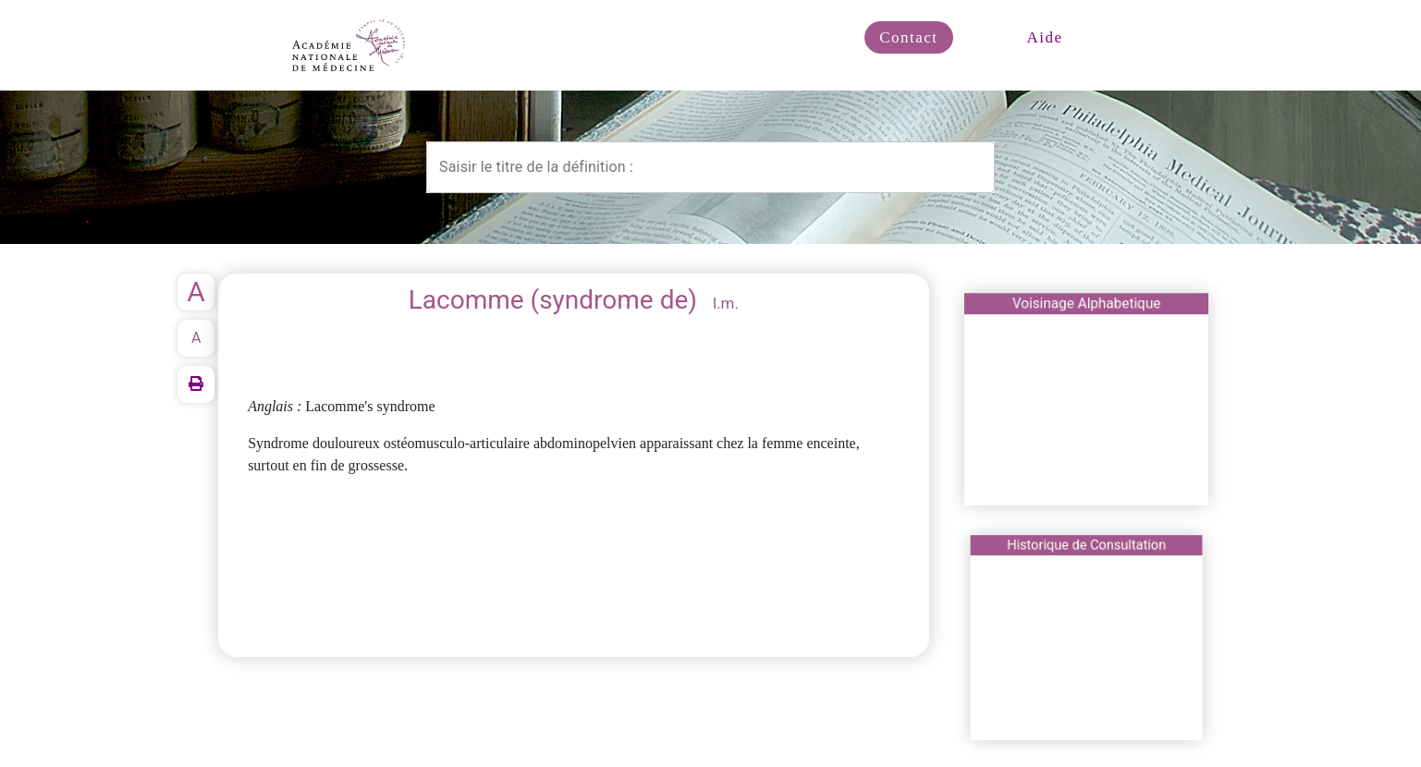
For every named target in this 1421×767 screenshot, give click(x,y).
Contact (908, 37)
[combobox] (710, 167)
